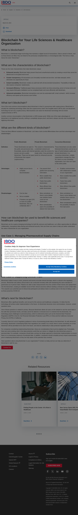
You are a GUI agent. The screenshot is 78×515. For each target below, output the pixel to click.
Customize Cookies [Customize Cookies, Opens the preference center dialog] (10, 266)
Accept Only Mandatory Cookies (56, 266)
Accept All (56, 271)
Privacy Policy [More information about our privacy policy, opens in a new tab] (9, 262)
